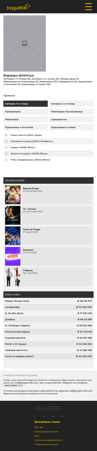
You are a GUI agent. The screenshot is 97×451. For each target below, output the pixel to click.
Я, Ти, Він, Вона (14, 313)
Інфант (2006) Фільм (23, 147)
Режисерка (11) (48, 81)
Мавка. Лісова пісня (17, 301)
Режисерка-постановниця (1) (20, 81)
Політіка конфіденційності (48, 440)
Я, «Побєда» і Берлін (17, 325)
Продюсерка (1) (69, 78)
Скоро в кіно (14, 180)
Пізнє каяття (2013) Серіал (26, 135)
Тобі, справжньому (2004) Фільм (30, 159)
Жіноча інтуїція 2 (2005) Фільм (29, 153)
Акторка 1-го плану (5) (16, 78)
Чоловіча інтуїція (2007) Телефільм (32, 141)
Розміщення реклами (46, 431)
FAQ (36, 436)
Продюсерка (13, 111)
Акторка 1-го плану (16, 103)
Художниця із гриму (63, 127)
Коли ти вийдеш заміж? (19, 356)
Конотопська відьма (17, 331)
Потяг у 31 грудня (15, 344)
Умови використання (46, 444)
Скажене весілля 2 (16, 350)
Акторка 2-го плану (63, 103)
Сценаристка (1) (67, 81)
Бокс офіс (12, 294)
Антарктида (12, 307)
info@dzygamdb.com (25, 382)
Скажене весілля (15, 337)
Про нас (38, 427)
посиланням (50, 393)
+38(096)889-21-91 (13, 385)
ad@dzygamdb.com (81, 390)
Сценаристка (59, 119)
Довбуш (10, 319)
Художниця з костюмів (19, 127)
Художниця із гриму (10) (35, 84)
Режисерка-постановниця (67, 111)
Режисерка (12, 119)
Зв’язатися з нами (47, 422)
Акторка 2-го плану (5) (45, 78)
